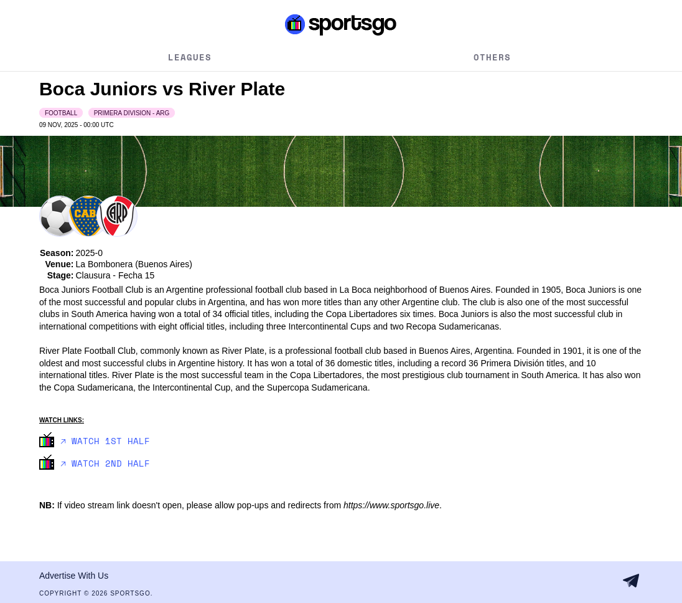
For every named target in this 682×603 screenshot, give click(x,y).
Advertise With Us (73, 576)
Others (492, 57)
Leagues (190, 57)
